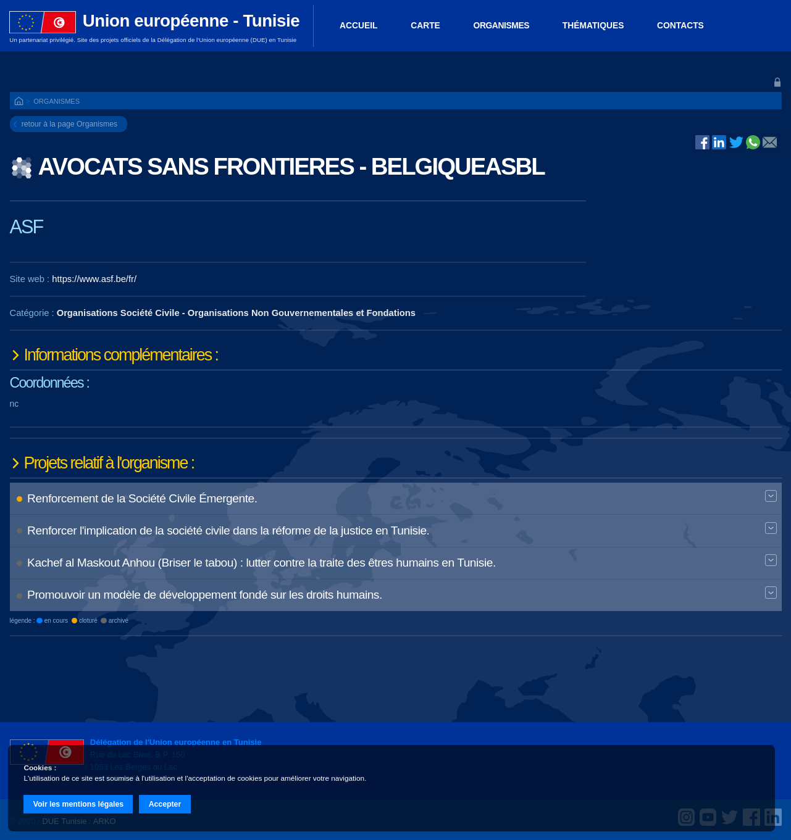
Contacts (680, 25)
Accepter (165, 804)
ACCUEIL (358, 25)
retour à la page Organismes (69, 124)
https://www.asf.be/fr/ (94, 279)
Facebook (702, 142)
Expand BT (771, 497)
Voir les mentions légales (78, 804)
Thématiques (593, 25)
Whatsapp (753, 142)
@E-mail (770, 143)
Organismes (502, 25)
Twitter (736, 142)
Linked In (719, 143)
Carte (425, 25)
